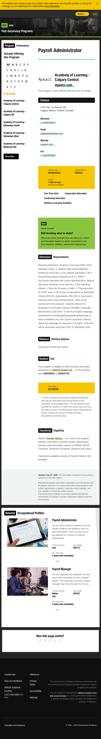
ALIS (20, 13)
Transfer (55, 438)
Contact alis (9, 674)
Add (58, 13)
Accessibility (35, 691)
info (7, 25)
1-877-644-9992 (12, 694)
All (8, 64)
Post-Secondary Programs (17, 31)
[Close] (97, 3)
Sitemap (33, 697)
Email (65, 64)
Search (81, 14)
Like (64, 13)
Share (51, 13)
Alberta (9, 13)
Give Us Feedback (13, 681)
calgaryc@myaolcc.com (51, 133)
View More (9, 156)
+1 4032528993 (48, 155)
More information (52, 6)
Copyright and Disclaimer (14, 725)
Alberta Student (64, 370)
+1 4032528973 (48, 122)
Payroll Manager (60, 571)
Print (71, 13)
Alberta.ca (34, 674)
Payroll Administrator (63, 527)
